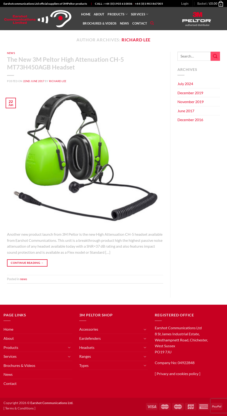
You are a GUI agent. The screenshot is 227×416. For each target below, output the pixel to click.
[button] (184, 3)
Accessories (88, 329)
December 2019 (190, 92)
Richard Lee (136, 39)
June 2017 (185, 111)
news (11, 52)
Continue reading (27, 262)
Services (139, 14)
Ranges (85, 356)
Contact (139, 23)
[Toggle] (69, 347)
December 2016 (190, 119)
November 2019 (190, 101)
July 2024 (185, 83)
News (124, 23)
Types (84, 365)
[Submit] (215, 56)
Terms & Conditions (19, 408)
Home (85, 14)
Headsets (86, 347)
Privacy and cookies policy (177, 373)
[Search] (152, 23)
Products (118, 14)
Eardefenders (90, 338)
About (99, 14)
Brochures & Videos (100, 23)
